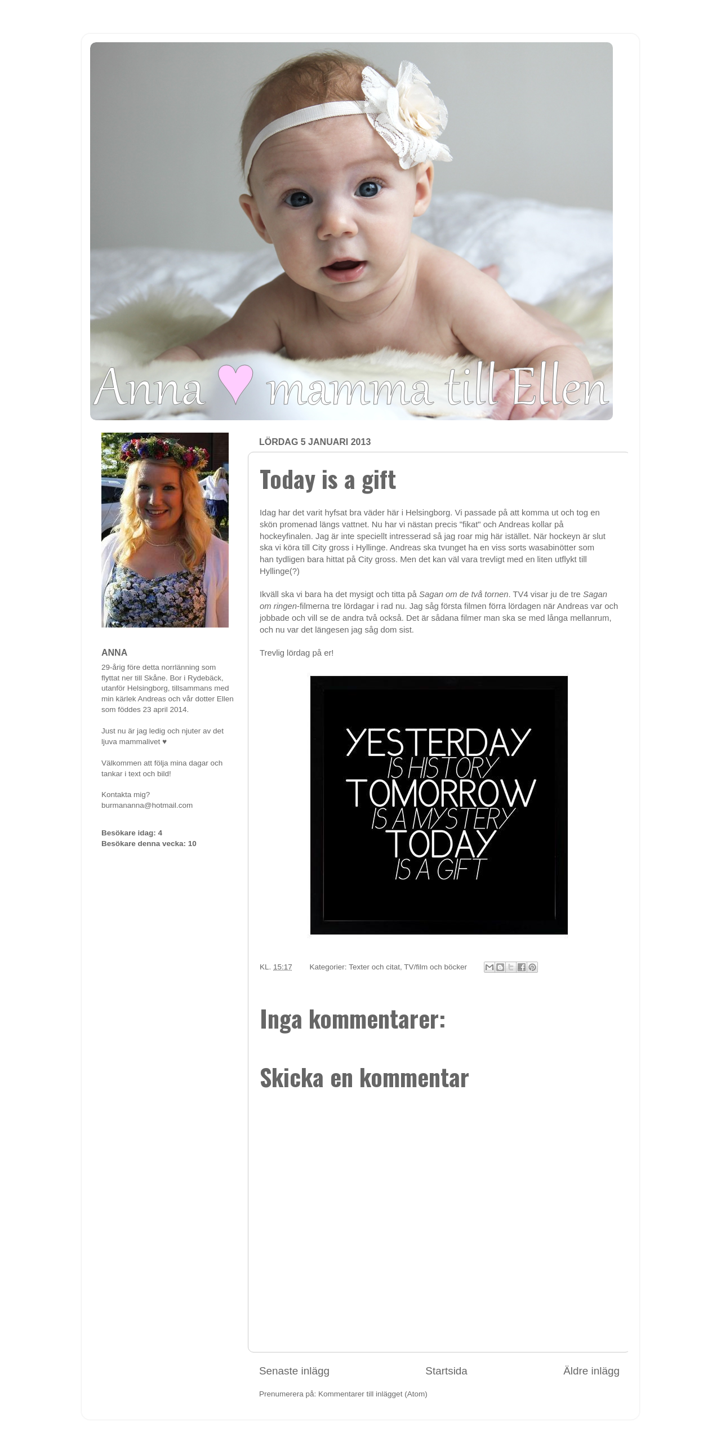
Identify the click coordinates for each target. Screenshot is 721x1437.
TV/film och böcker (435, 967)
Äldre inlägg (591, 1371)
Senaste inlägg (294, 1371)
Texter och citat (374, 967)
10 (192, 843)
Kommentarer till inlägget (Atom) (373, 1394)
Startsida (446, 1371)
